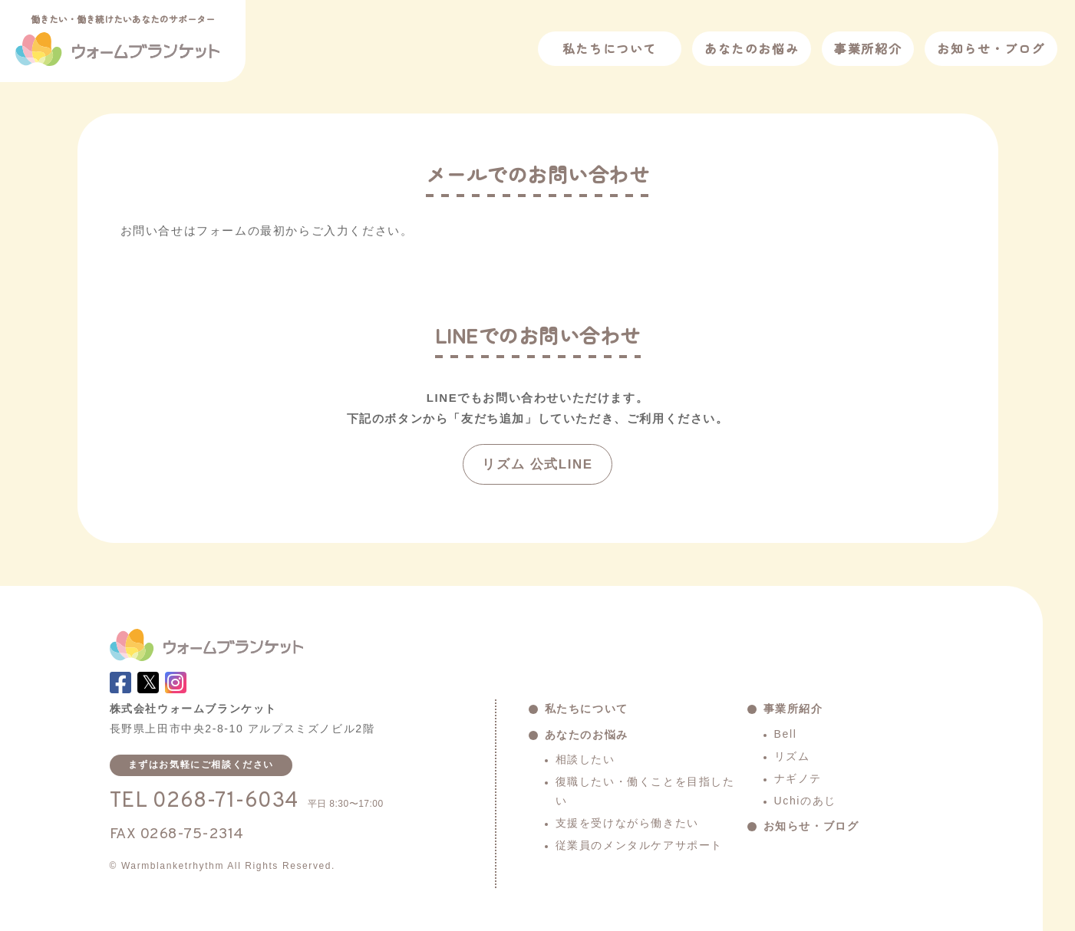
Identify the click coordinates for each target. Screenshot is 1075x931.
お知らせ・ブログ (991, 48)
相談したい (585, 759)
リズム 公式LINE (537, 464)
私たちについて (609, 48)
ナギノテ (798, 778)
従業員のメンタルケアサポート (639, 845)
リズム (792, 756)
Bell (785, 734)
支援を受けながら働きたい (627, 823)
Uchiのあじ (805, 800)
